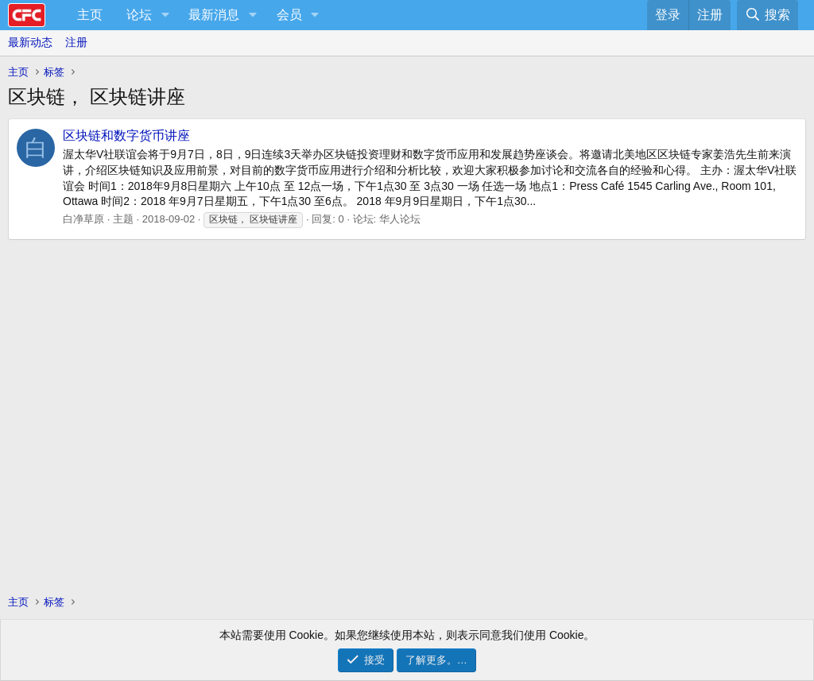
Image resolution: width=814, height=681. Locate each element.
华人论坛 (400, 219)
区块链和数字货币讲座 (126, 135)
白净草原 (83, 219)
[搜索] (767, 15)
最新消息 (213, 14)
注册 (76, 42)
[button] (164, 15)
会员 (289, 14)
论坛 (139, 14)
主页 (90, 14)
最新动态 (30, 42)
